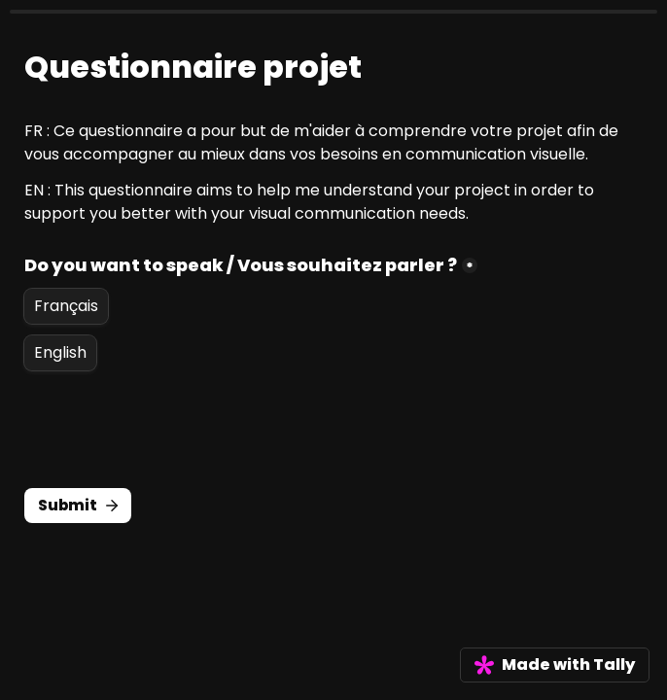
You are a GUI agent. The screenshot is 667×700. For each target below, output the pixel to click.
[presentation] (172, 430)
